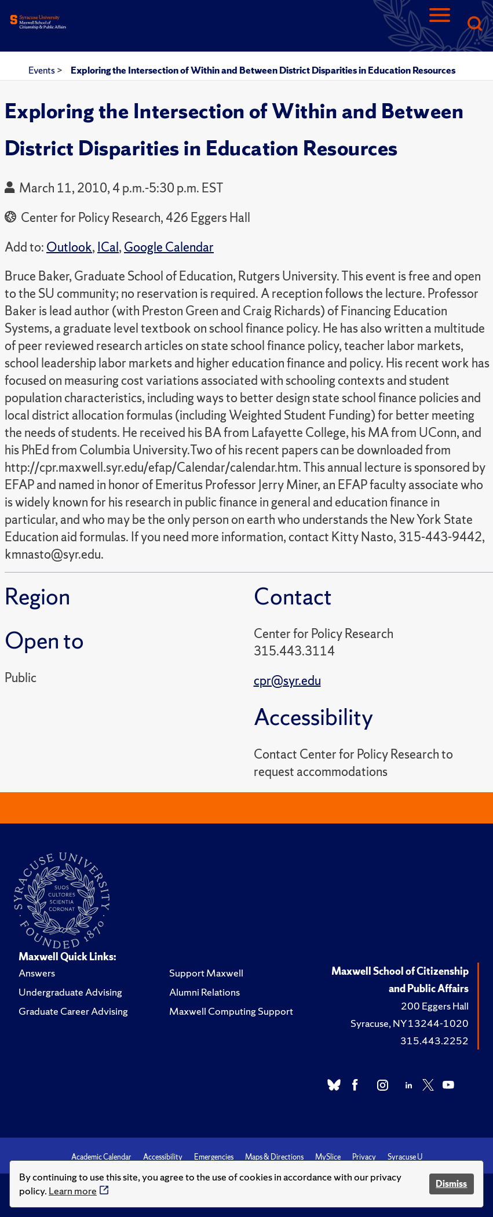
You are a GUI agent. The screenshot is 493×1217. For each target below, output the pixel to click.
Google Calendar (169, 247)
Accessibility (162, 1157)
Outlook (69, 247)
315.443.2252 (434, 1040)
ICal (108, 247)
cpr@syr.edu (287, 680)
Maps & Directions (274, 1157)
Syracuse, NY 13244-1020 (409, 1023)
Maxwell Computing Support (231, 1011)
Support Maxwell (206, 972)
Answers (37, 972)
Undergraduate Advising (70, 992)
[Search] (474, 24)
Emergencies (213, 1157)
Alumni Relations (204, 992)
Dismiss (451, 1184)
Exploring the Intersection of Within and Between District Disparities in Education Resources (263, 70)
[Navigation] (439, 25)
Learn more (73, 1190)
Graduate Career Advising (73, 1011)
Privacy (364, 1157)
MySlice (328, 1157)
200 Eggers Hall (435, 1005)
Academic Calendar (101, 1157)
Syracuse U (405, 1157)
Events (42, 70)
